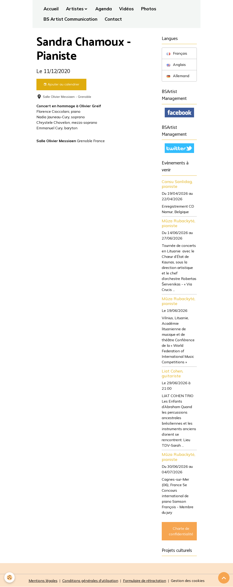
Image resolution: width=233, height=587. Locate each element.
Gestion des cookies (188, 580)
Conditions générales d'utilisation (90, 580)
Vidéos (126, 8)
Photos (148, 8)
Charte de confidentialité (181, 531)
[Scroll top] (224, 578)
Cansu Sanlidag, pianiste (177, 184)
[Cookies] (10, 577)
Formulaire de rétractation (144, 580)
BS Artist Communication (70, 19)
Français (177, 53)
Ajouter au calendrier (61, 84)
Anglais (176, 64)
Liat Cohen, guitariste (172, 373)
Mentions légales (43, 580)
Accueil (51, 8)
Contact (113, 19)
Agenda (103, 8)
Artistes (75, 8)
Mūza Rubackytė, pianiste (178, 223)
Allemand (178, 75)
